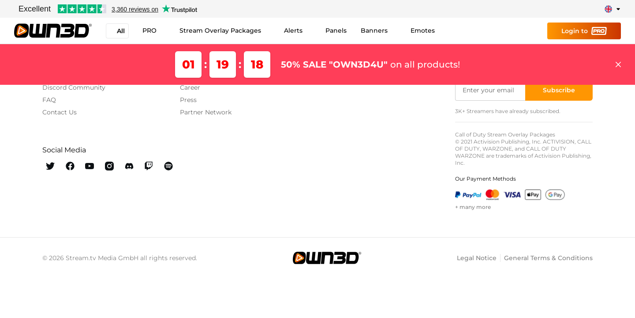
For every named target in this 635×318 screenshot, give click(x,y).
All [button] (117, 31)
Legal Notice (477, 258)
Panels (336, 30)
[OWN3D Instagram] (109, 166)
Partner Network (206, 112)
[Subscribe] (559, 90)
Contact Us (59, 112)
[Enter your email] (491, 90)
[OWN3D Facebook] (70, 166)
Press (188, 100)
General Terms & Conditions (548, 258)
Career (190, 87)
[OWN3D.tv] (327, 258)
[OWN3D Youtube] (90, 166)
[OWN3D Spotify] (168, 166)
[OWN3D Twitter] (50, 166)
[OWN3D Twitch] (149, 166)
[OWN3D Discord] (129, 166)
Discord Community (73, 87)
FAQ (49, 100)
